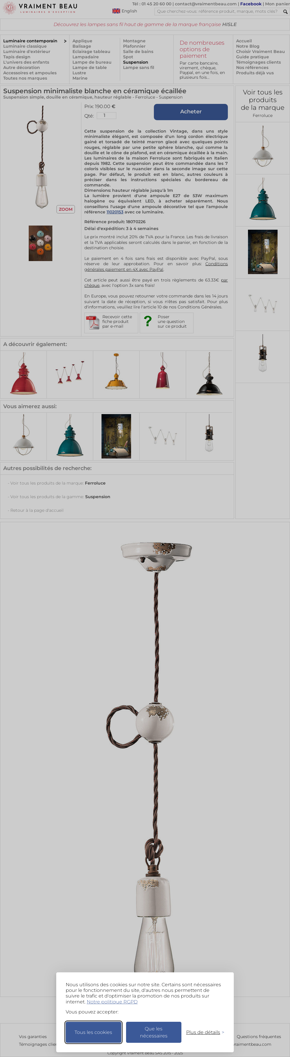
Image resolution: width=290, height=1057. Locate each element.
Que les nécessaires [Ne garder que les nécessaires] (153, 1032)
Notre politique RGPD (112, 1002)
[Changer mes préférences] (202, 1032)
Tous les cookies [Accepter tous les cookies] (93, 1032)
